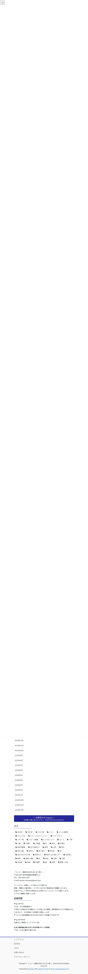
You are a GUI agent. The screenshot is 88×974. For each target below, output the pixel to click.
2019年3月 (19, 785)
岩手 (62, 847)
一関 (70, 839)
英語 (28, 862)
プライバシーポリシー (22, 957)
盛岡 (19, 858)
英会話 (19, 862)
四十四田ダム (35, 847)
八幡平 (28, 843)
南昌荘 (62, 843)
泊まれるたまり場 (23, 855)
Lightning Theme (43, 969)
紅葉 (55, 858)
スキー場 (20, 839)
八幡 (19, 843)
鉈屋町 (37, 862)
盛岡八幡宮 (29, 858)
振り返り (42, 851)
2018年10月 (19, 810)
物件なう (38, 855)
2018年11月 (19, 805)
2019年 (30, 832)
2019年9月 (19, 755)
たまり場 (41, 832)
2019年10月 (19, 750)
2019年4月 (19, 780)
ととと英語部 (63, 832)
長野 (53, 862)
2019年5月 (19, 775)
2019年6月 (19, 770)
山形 (54, 847)
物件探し (68, 855)
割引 (53, 843)
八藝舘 (37, 843)
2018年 (20, 832)
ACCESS (17, 943)
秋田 (46, 858)
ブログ (16, 948)
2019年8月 (19, 760)
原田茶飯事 (21, 847)
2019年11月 (19, 745)
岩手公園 (20, 851)
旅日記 (52, 851)
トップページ (19, 939)
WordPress (30, 969)
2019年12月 (19, 740)
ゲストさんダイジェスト (39, 836)
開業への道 (64, 862)
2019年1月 (19, 795)
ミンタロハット (48, 839)
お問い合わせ (19, 952)
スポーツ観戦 (33, 839)
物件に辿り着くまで (53, 855)
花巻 (63, 858)
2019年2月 (19, 790)
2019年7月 (19, 765)
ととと (51, 832)
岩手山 (31, 851)
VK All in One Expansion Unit (59, 969)
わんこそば (21, 836)
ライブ (61, 839)
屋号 (46, 847)
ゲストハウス (57, 836)
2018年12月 (19, 800)
